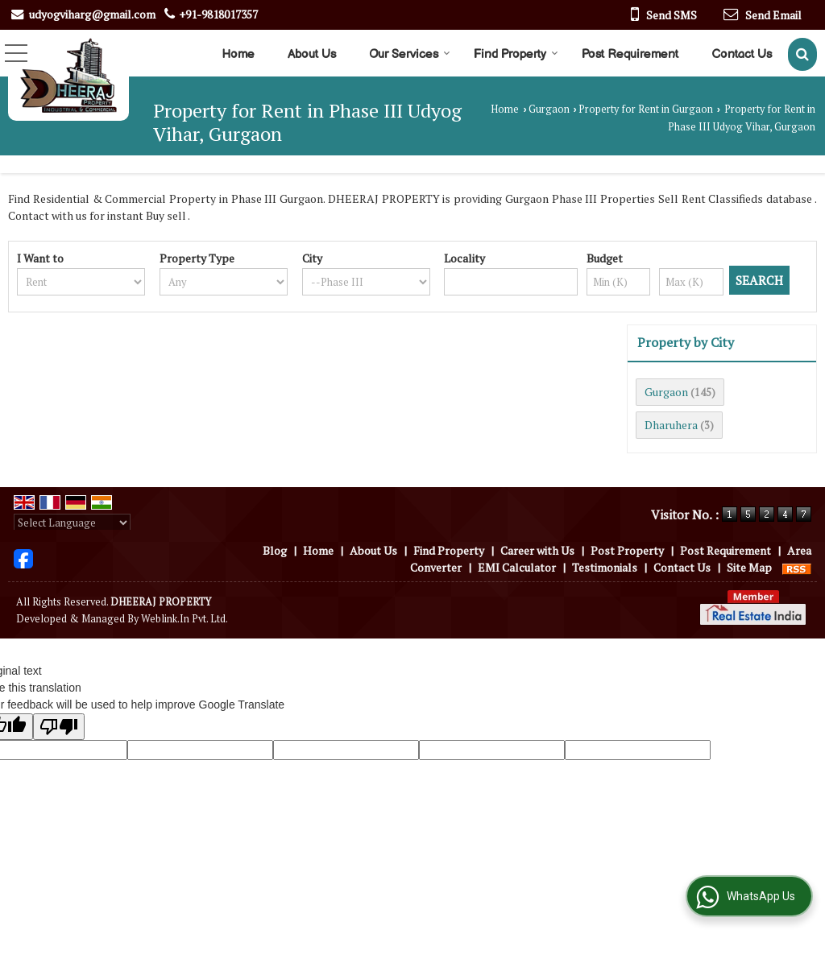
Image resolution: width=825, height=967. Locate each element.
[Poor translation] (59, 726)
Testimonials (604, 567)
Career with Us (537, 550)
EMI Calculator (517, 567)
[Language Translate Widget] (72, 522)
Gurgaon (549, 109)
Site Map (749, 567)
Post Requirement (630, 54)
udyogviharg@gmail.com (92, 14)
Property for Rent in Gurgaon (645, 109)
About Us (312, 54)
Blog (275, 550)
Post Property (627, 550)
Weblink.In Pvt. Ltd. (184, 619)
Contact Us (741, 54)
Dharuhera (671, 424)
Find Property (516, 54)
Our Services (409, 54)
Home (238, 54)
